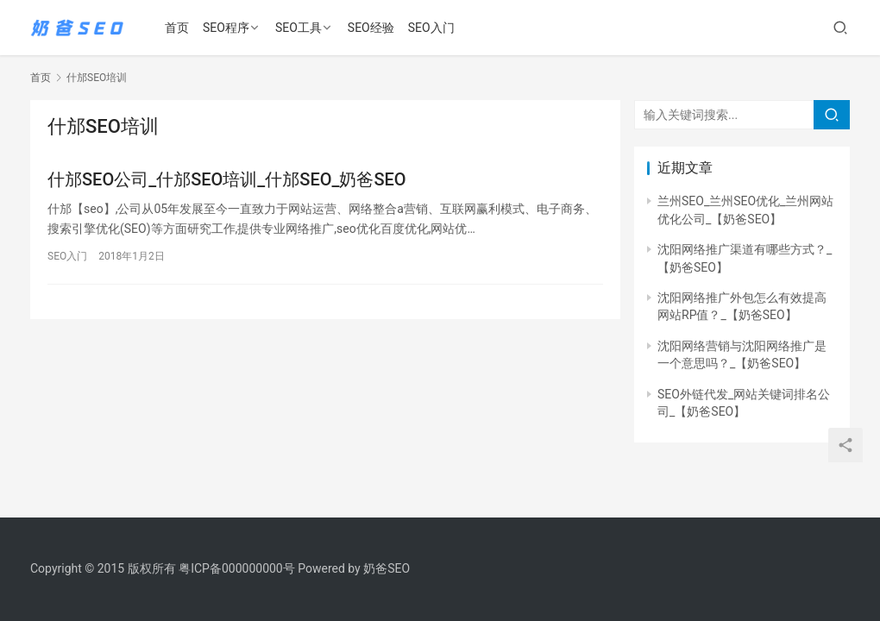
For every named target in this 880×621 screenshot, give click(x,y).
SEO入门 (431, 27)
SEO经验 (371, 27)
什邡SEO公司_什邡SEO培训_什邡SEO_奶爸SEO (226, 179)
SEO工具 (298, 27)
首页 (177, 27)
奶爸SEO (386, 568)
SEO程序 (226, 27)
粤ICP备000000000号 (237, 568)
